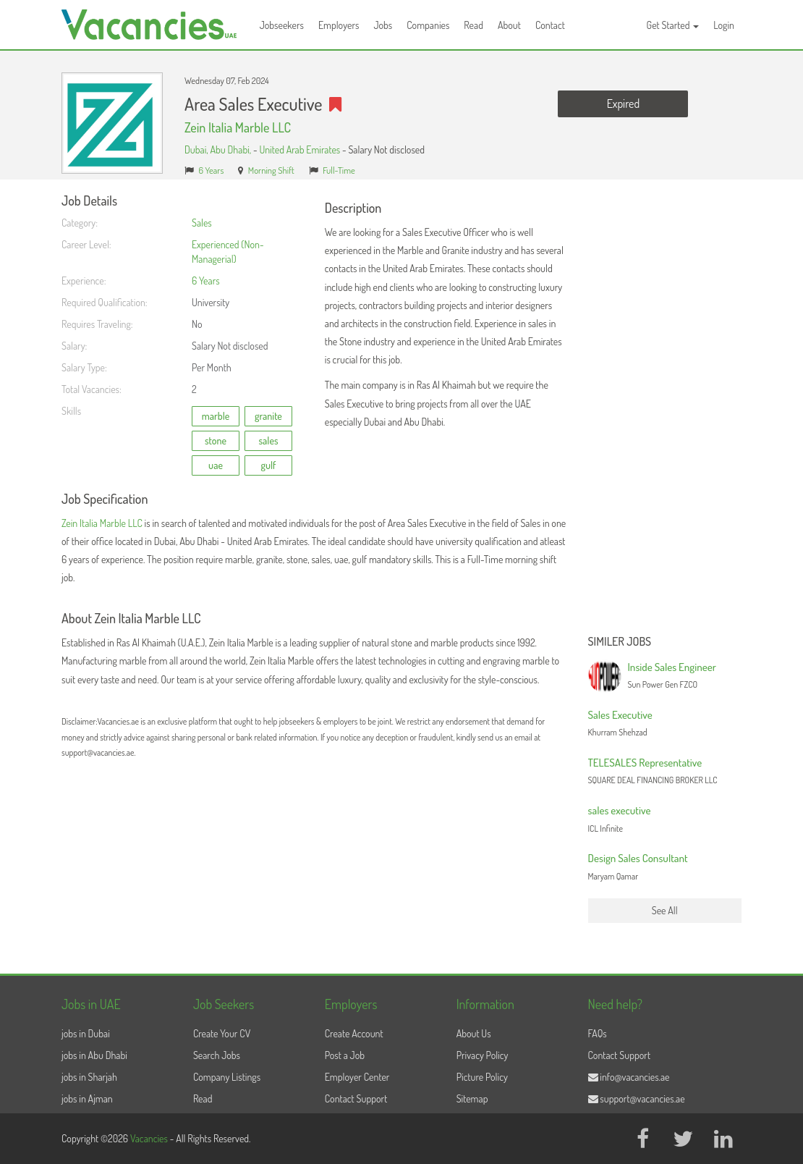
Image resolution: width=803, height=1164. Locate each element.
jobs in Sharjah (89, 1077)
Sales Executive (620, 715)
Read (473, 25)
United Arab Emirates (299, 149)
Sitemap (472, 1098)
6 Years (211, 170)
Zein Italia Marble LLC (237, 127)
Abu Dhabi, (231, 149)
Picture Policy (482, 1077)
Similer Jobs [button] (620, 642)
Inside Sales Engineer (672, 667)
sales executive (619, 810)
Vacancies (150, 1138)
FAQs (597, 1033)
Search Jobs (216, 1055)
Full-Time (339, 170)
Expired (623, 103)
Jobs (382, 25)
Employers (339, 25)
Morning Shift (271, 170)
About (509, 25)
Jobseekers (282, 25)
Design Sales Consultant (638, 858)
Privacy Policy (482, 1055)
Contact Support (356, 1098)
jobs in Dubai (85, 1033)
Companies (428, 25)
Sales (202, 222)
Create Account (354, 1033)
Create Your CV (221, 1033)
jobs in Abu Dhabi (94, 1055)
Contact (550, 25)
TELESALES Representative (645, 762)
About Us (473, 1033)
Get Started (673, 25)
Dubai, (197, 149)
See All (665, 910)
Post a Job (345, 1055)
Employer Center (357, 1077)
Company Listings (226, 1077)
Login (723, 25)
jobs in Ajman (87, 1098)
